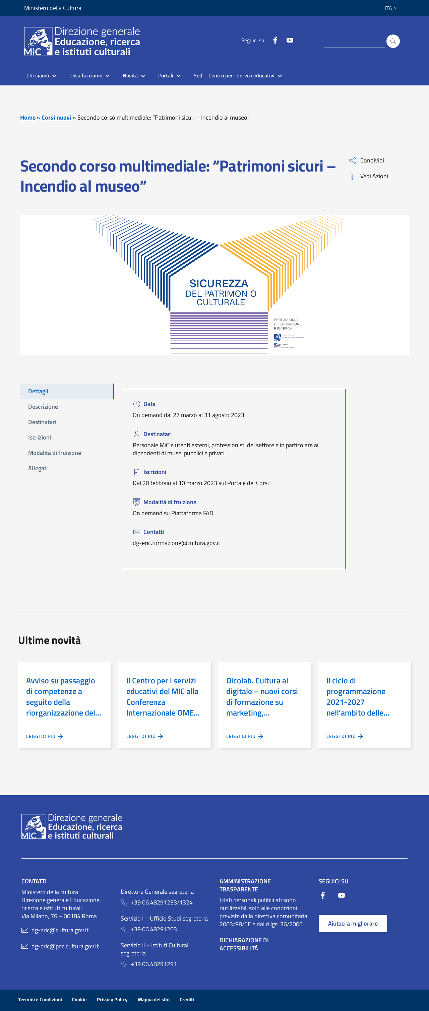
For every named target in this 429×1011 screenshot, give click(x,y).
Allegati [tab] (38, 468)
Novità (130, 75)
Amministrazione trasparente (245, 885)
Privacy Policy (112, 999)
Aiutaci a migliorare (353, 923)
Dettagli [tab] (38, 391)
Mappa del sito (154, 999)
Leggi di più (45, 736)
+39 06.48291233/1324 (162, 902)
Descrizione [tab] (43, 406)
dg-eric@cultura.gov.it (60, 930)
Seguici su (252, 40)
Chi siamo (37, 75)
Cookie (79, 999)
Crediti (187, 999)
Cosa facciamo (85, 75)
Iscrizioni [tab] (39, 437)
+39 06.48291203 (154, 929)
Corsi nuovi (56, 117)
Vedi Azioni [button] (368, 176)
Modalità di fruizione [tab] (54, 452)
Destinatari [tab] (42, 421)
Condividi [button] (366, 160)
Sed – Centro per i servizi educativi (234, 75)
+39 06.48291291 (154, 964)
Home (28, 117)
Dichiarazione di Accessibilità (244, 944)
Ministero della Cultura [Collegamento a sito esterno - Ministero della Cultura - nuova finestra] (52, 8)
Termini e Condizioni (40, 999)
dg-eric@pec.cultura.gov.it (65, 946)
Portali (165, 75)
